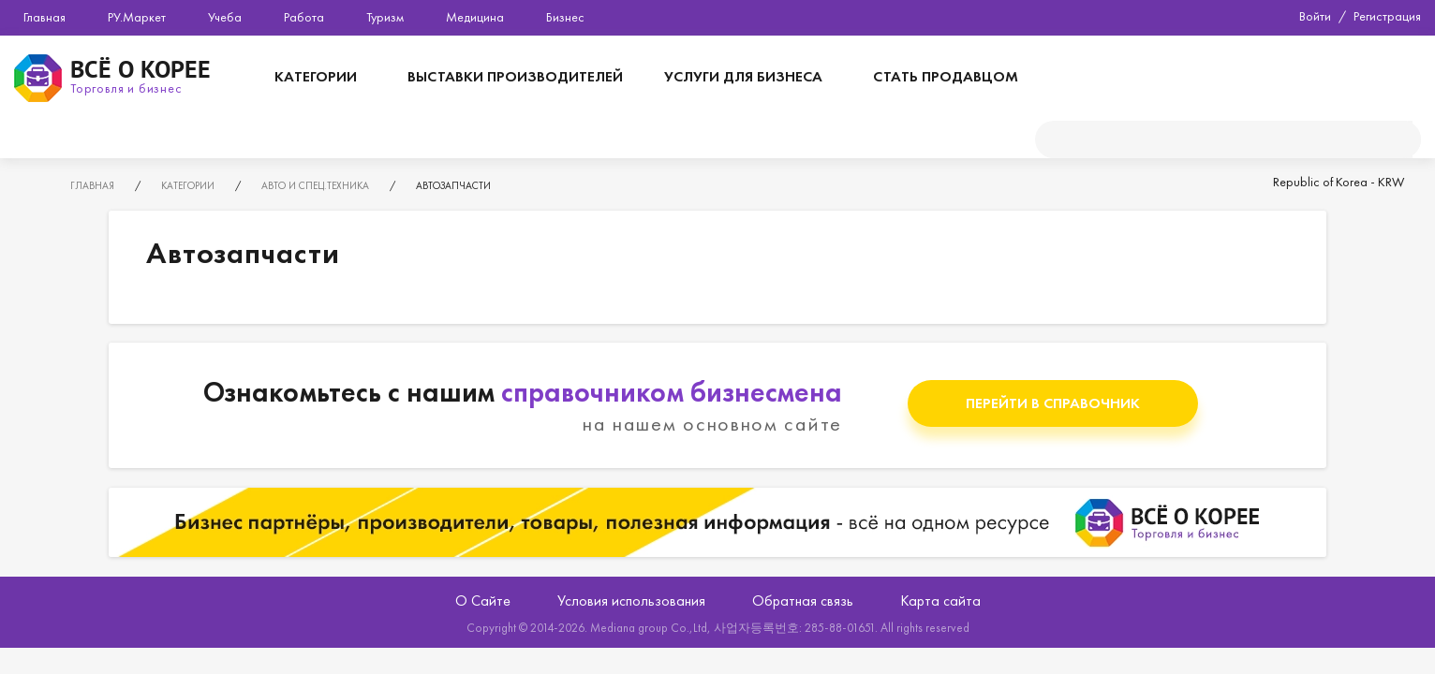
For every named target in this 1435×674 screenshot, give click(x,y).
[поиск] (1224, 139)
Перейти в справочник (1053, 403)
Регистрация (1387, 15)
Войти (1315, 15)
